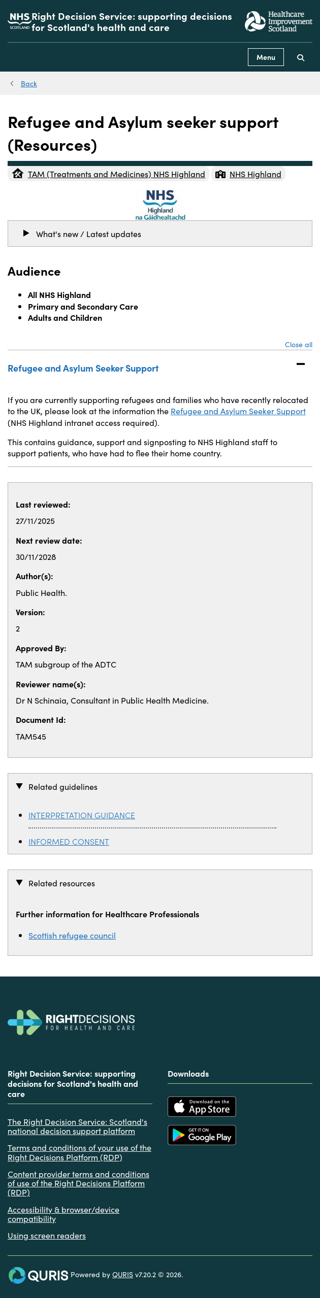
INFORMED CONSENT (68, 841)
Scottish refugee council (72, 935)
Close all (298, 344)
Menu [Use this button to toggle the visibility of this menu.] (266, 57)
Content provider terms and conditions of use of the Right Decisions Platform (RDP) (78, 1183)
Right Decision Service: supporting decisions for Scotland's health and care (131, 21)
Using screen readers (47, 1235)
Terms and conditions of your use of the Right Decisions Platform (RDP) (79, 1152)
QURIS (122, 1274)
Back (29, 83)
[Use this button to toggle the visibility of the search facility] (300, 57)
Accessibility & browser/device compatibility (63, 1214)
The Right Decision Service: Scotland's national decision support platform (77, 1126)
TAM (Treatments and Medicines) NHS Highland (108, 173)
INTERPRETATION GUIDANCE (81, 814)
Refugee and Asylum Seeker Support (150, 367)
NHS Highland (248, 173)
